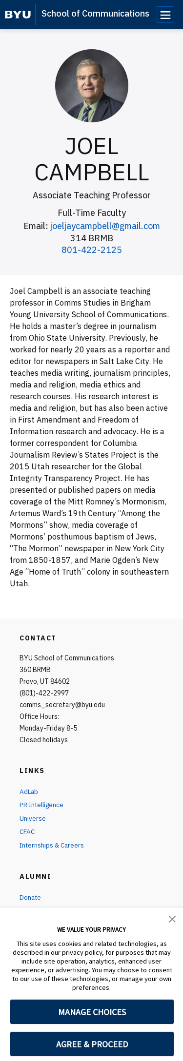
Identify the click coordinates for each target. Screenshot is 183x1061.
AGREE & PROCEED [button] (92, 1044)
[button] (172, 918)
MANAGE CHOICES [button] (92, 1012)
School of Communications (95, 13)
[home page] (17, 14)
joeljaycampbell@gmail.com (105, 225)
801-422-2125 (91, 249)
